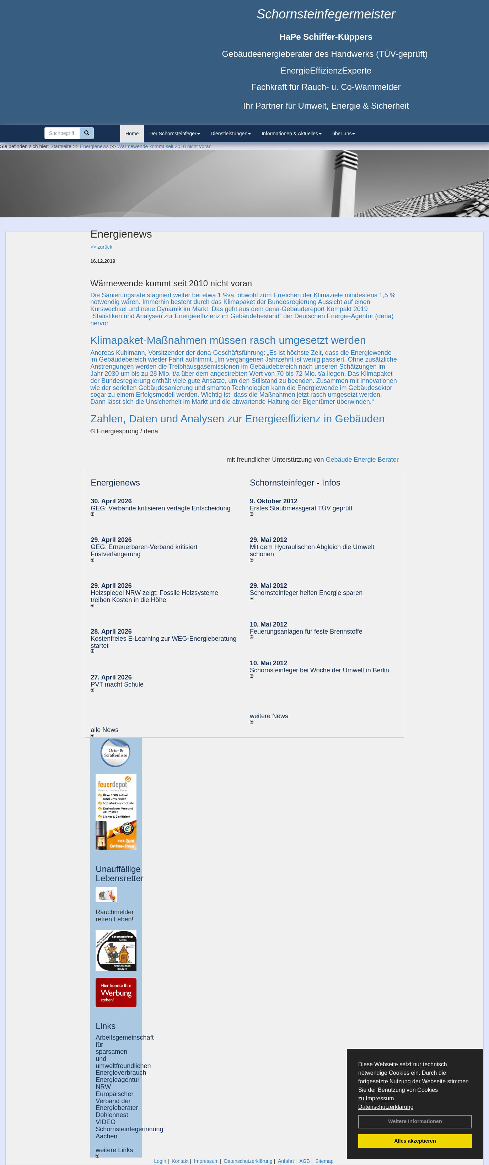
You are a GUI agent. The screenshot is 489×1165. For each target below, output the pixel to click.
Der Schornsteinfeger (174, 133)
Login (160, 1161)
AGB (304, 1161)
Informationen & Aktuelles (292, 133)
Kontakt (180, 1161)
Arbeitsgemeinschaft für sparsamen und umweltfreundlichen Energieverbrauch (125, 1055)
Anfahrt (286, 1161)
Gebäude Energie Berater (362, 459)
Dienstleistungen (231, 133)
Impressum (380, 1098)
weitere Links (114, 1152)
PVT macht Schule (117, 684)
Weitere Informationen (415, 1121)
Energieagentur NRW (117, 1083)
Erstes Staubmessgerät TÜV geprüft (301, 508)
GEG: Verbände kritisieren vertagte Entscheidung (160, 508)
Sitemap (324, 1161)
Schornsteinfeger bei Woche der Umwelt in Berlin (319, 670)
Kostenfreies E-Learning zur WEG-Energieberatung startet (163, 642)
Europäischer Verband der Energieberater (117, 1101)
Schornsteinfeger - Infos (295, 482)
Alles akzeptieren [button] (415, 1141)
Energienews (115, 482)
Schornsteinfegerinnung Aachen (129, 1133)
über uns (343, 133)
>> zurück (101, 247)
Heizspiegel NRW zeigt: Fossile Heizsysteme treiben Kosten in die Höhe (154, 596)
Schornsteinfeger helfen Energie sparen (306, 592)
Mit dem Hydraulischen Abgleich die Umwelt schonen (312, 550)
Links (105, 1026)
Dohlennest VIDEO (112, 1118)
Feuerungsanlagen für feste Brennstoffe (306, 631)
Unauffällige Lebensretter (120, 873)
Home (132, 133)
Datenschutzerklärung (386, 1107)
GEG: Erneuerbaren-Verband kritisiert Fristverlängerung (144, 550)
